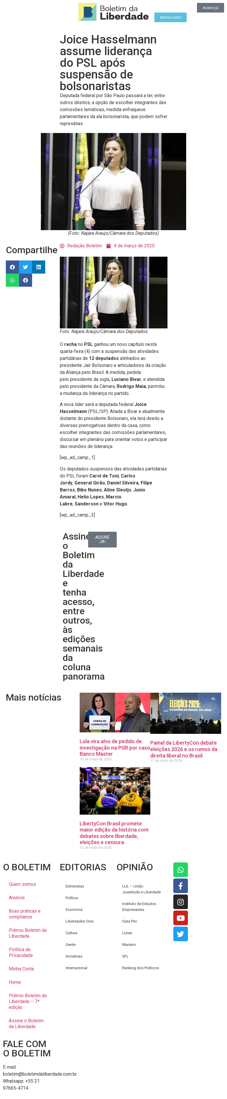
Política (72, 898)
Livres (127, 933)
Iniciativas (74, 956)
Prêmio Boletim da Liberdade (28, 933)
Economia (74, 909)
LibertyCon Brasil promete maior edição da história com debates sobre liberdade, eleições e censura (114, 833)
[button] (12, 267)
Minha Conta (21, 969)
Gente (71, 944)
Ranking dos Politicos (140, 968)
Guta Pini (129, 921)
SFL (125, 956)
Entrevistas (75, 886)
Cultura (71, 933)
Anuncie (17, 897)
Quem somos (22, 884)
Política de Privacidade (21, 952)
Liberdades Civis (80, 921)
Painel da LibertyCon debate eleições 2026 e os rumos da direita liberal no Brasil (183, 749)
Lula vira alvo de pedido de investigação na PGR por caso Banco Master (115, 747)
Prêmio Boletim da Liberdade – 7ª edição (28, 1001)
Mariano (129, 944)
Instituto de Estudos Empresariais (139, 907)
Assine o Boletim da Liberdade (26, 1023)
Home (15, 982)
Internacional (76, 968)
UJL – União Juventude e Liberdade (141, 889)
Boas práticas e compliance (25, 914)
